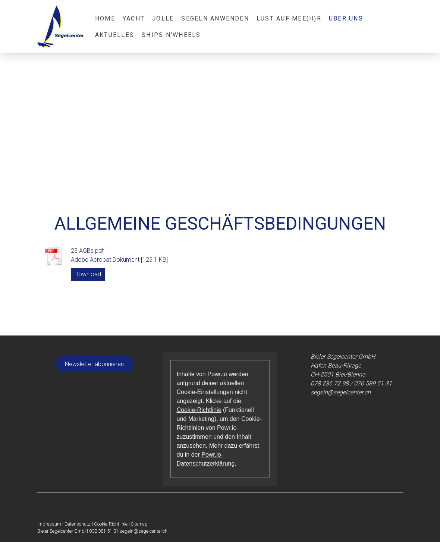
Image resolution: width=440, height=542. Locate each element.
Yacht (134, 18)
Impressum (49, 524)
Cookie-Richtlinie (198, 410)
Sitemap (139, 524)
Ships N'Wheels (171, 34)
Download (88, 274)
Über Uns (346, 18)
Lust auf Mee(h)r (289, 18)
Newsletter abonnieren (94, 364)
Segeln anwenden (215, 18)
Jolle (163, 18)
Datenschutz (78, 524)
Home (105, 18)
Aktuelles (114, 34)
